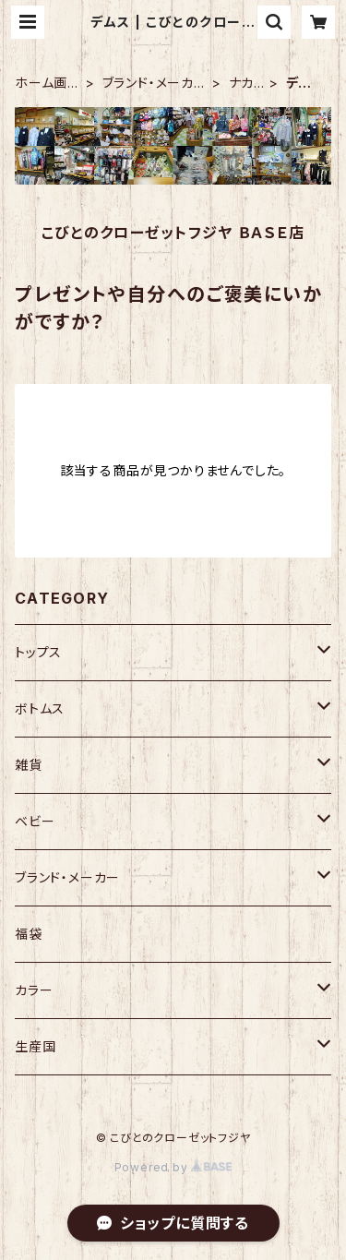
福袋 (28, 934)
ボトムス (40, 708)
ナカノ (242, 83)
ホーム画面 (41, 83)
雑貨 (28, 765)
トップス (38, 652)
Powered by (173, 1167)
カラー (34, 990)
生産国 (35, 1046)
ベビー (34, 821)
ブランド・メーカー (148, 83)
